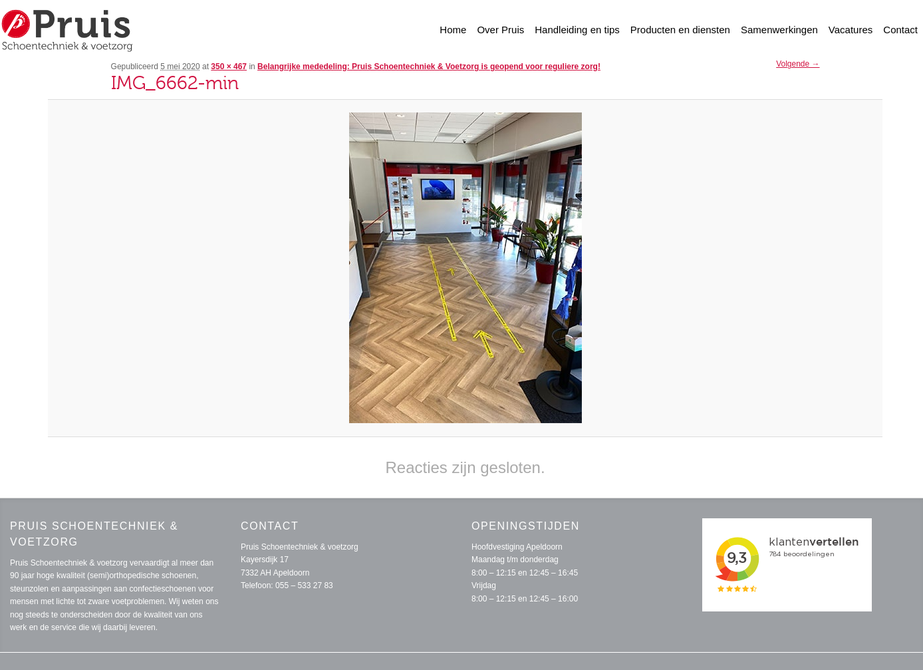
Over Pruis (500, 29)
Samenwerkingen (779, 29)
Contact (900, 29)
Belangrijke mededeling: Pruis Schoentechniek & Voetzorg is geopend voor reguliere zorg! (428, 66)
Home (453, 29)
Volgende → (797, 64)
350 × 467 (229, 66)
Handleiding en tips (577, 29)
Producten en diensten (680, 29)
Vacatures (850, 29)
